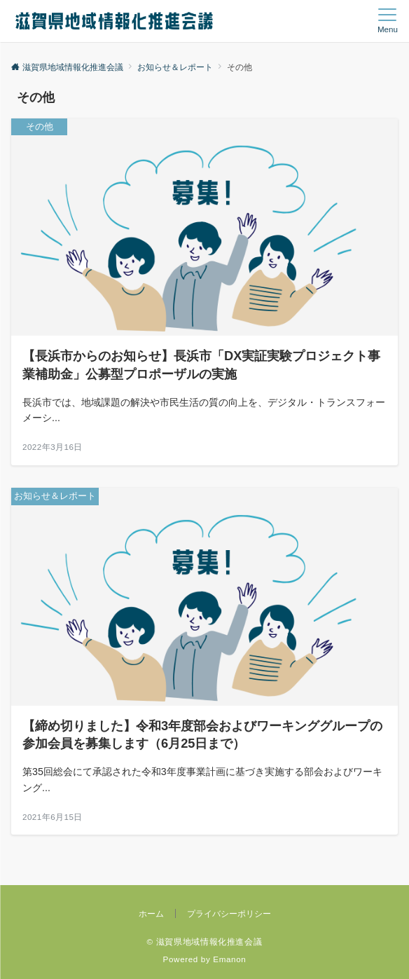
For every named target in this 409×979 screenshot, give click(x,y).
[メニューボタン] (387, 21)
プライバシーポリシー (229, 913)
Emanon (229, 959)
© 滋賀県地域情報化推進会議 (205, 941)
